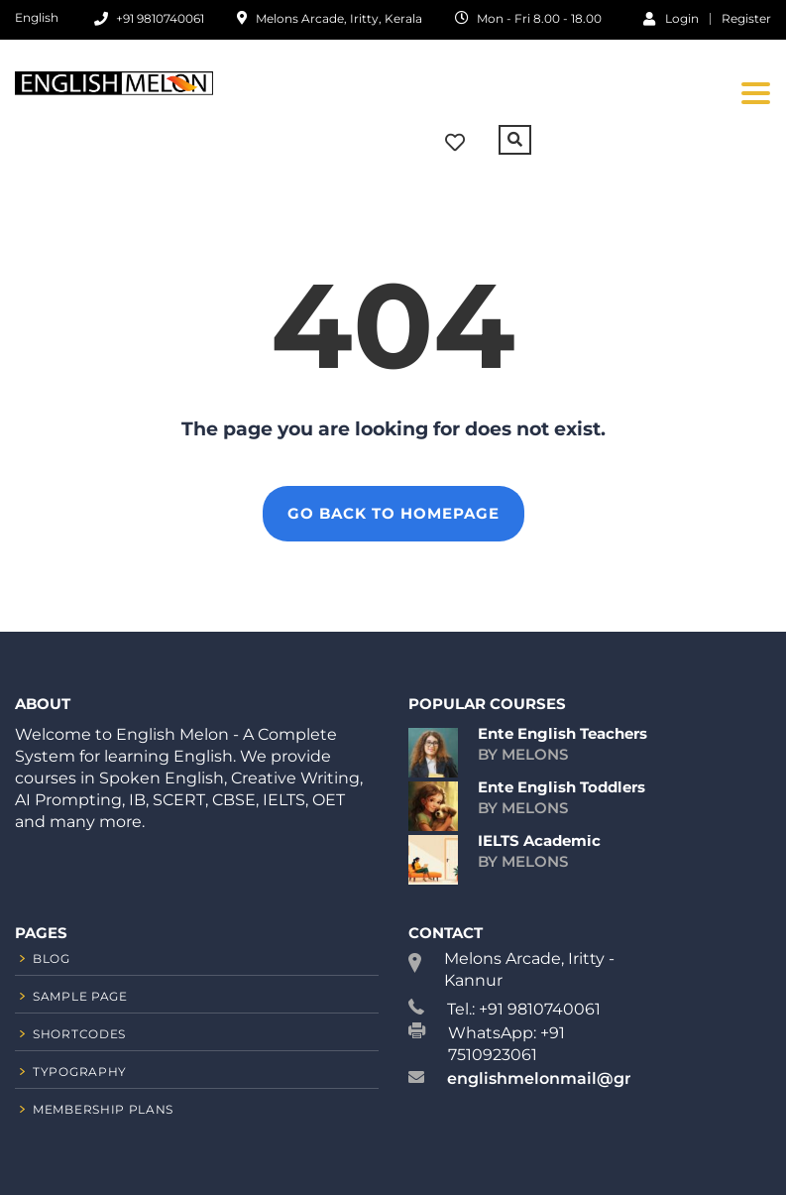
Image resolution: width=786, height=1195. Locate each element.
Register (746, 19)
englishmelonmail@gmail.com (574, 1078)
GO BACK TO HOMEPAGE (393, 513)
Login (671, 18)
